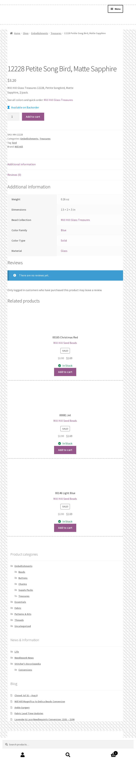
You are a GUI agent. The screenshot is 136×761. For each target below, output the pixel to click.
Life (17, 651)
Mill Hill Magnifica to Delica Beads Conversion (40, 701)
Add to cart (33, 116)
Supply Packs (25, 590)
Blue (63, 230)
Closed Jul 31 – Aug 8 (26, 695)
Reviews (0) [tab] (14, 174)
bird (14, 142)
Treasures (56, 33)
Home (17, 33)
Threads (19, 620)
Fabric (18, 608)
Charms (22, 584)
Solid (64, 240)
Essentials (20, 602)
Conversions (25, 669)
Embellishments (39, 33)
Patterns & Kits (23, 614)
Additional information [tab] (21, 164)
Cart (104, 752)
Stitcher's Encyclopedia (28, 663)
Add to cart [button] (65, 372)
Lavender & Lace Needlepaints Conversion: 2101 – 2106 (44, 719)
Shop (26, 33)
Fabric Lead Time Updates (29, 713)
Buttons (22, 578)
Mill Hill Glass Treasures (58, 100)
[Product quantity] (13, 117)
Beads (21, 572)
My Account (22, 755)
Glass (64, 251)
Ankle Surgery (22, 707)
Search (68, 755)
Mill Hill (19, 146)
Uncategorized (23, 626)
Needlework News (24, 657)
